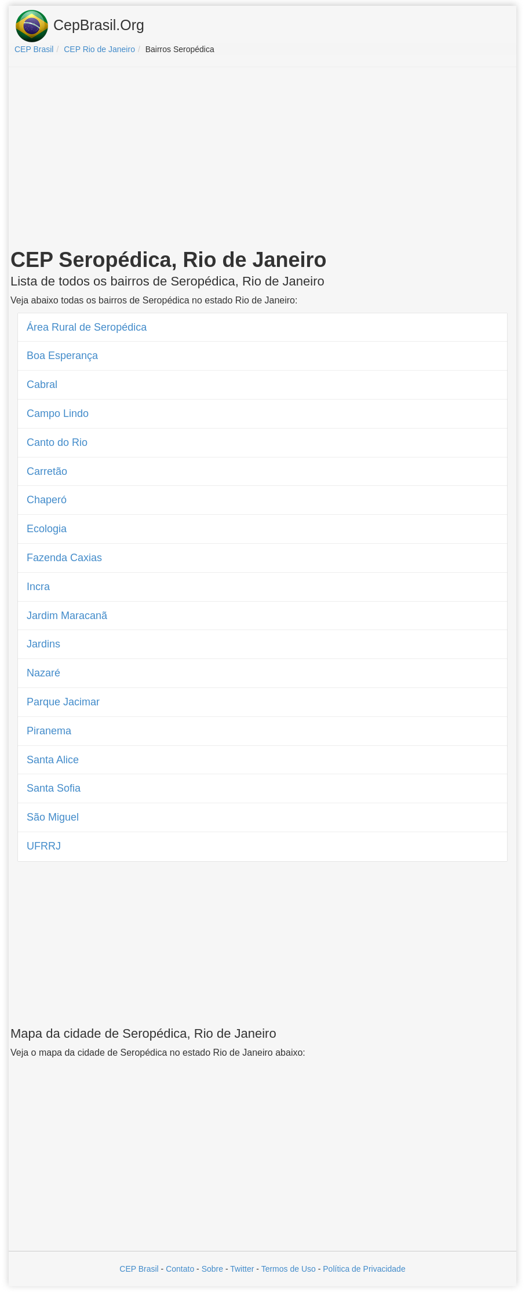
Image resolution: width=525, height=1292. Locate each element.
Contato (180, 1268)
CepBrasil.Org (79, 26)
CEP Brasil (138, 1268)
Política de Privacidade (364, 1268)
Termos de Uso (288, 1268)
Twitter (242, 1268)
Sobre (212, 1268)
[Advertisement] (262, 160)
